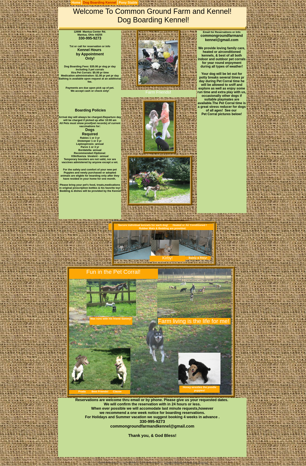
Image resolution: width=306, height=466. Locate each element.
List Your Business (198, 462)
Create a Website (173, 462)
